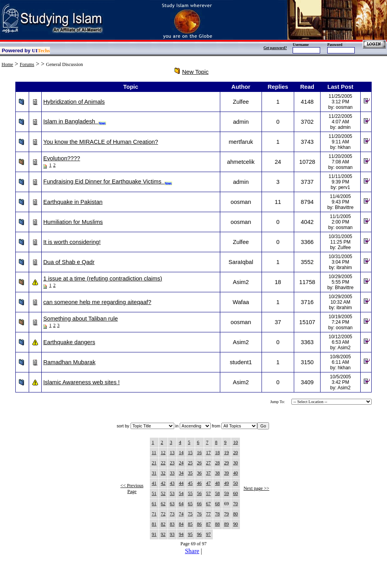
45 (190, 483)
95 (190, 534)
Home (7, 64)
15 (190, 452)
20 (235, 452)
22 (163, 463)
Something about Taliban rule (80, 318)
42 (163, 483)
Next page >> (256, 488)
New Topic (195, 72)
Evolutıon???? (61, 158)
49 (226, 483)
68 (217, 503)
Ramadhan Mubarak (69, 362)
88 (217, 524)
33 (172, 473)
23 (172, 463)
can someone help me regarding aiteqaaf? (97, 302)
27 (208, 463)
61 (154, 503)
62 (163, 503)
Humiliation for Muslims (73, 222)
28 (217, 463)
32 (163, 473)
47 (208, 483)
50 (235, 483)
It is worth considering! (72, 242)
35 (190, 473)
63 (172, 503)
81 (154, 524)
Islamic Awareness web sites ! (81, 382)
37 (208, 473)
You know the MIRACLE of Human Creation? (100, 142)
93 (172, 534)
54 (181, 493)
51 (154, 493)
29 (226, 463)
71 (154, 514)
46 (199, 483)
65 (190, 503)
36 (199, 473)
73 (172, 514)
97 (208, 534)
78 (217, 514)
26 (199, 463)
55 (190, 493)
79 (226, 514)
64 (181, 503)
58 (217, 493)
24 (181, 463)
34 (181, 473)
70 (235, 503)
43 (172, 483)
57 (208, 493)
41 (154, 483)
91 (154, 534)
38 (217, 473)
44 (181, 483)
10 (235, 442)
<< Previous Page (132, 488)
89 (226, 524)
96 (199, 534)
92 (163, 534)
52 (163, 493)
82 (163, 524)
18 (217, 452)
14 (181, 452)
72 (163, 514)
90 (235, 524)
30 (235, 463)
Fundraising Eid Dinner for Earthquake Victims (107, 181)
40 (235, 473)
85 (190, 524)
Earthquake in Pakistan (73, 202)
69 (226, 503)
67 (208, 503)
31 (154, 473)
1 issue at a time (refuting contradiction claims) (102, 278)
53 (172, 493)
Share (192, 551)
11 (154, 452)
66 (199, 503)
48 (217, 483)
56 (199, 493)
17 (208, 452)
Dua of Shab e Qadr (68, 262)
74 (181, 514)
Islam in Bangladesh (74, 121)
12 (163, 452)
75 (190, 514)
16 (199, 452)
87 (208, 524)
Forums (27, 64)
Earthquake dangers (69, 342)
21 (154, 463)
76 (199, 514)
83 (172, 524)
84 (181, 524)
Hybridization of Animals (74, 102)
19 (226, 452)
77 (208, 514)
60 (235, 493)
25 (190, 463)
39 (226, 473)
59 (226, 493)
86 (199, 524)
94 (181, 534)
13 (172, 452)
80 (235, 514)
